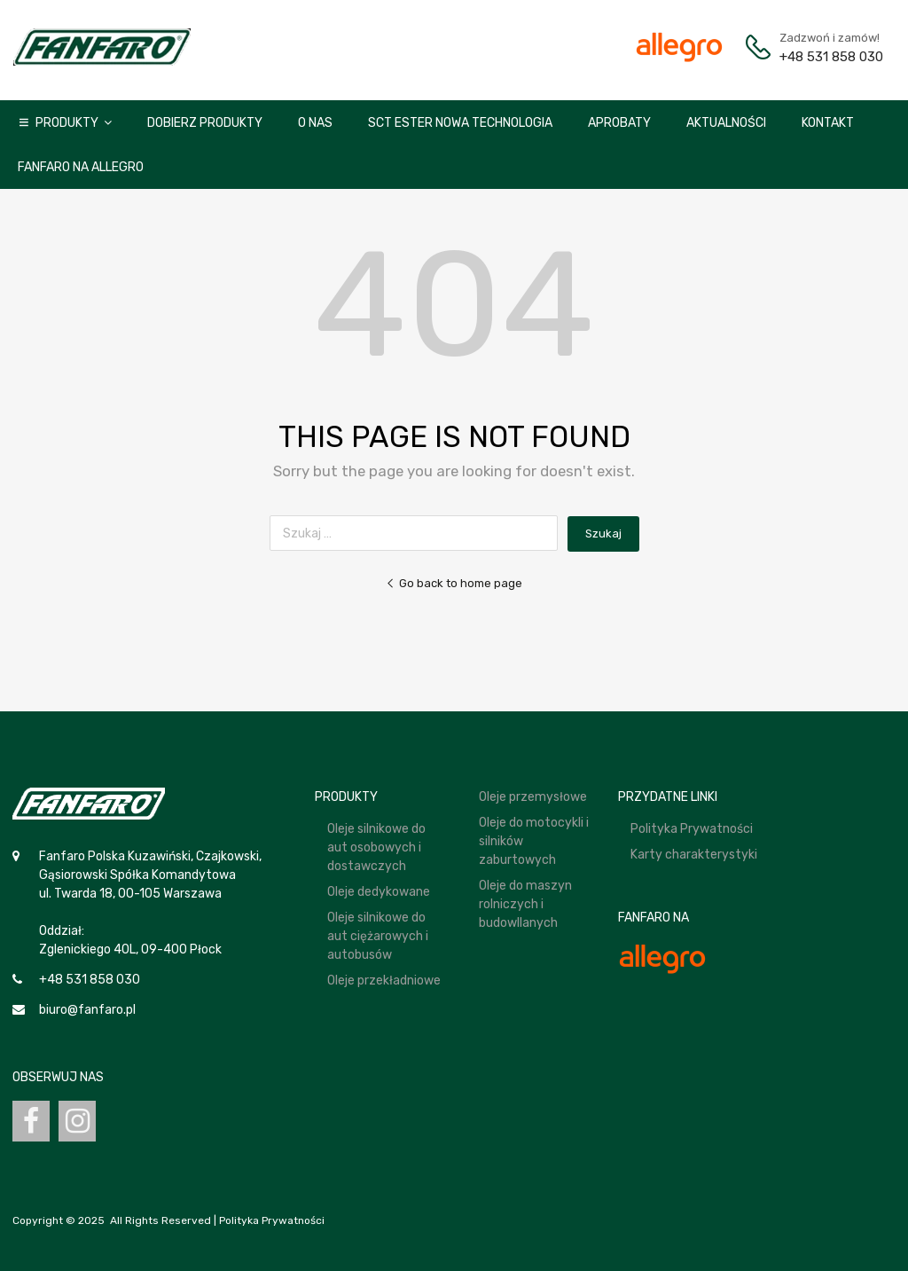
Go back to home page (454, 583)
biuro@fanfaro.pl (87, 1009)
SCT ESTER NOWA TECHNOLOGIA (460, 122)
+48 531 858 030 (822, 57)
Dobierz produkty (204, 122)
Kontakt (828, 122)
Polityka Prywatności (691, 828)
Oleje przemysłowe (533, 796)
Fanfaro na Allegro (81, 167)
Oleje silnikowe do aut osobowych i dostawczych (376, 847)
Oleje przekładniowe (384, 980)
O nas (315, 122)
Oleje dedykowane (378, 891)
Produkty (73, 122)
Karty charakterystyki (693, 854)
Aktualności (726, 122)
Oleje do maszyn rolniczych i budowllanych (525, 904)
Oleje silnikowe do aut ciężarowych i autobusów (377, 936)
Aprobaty (619, 122)
